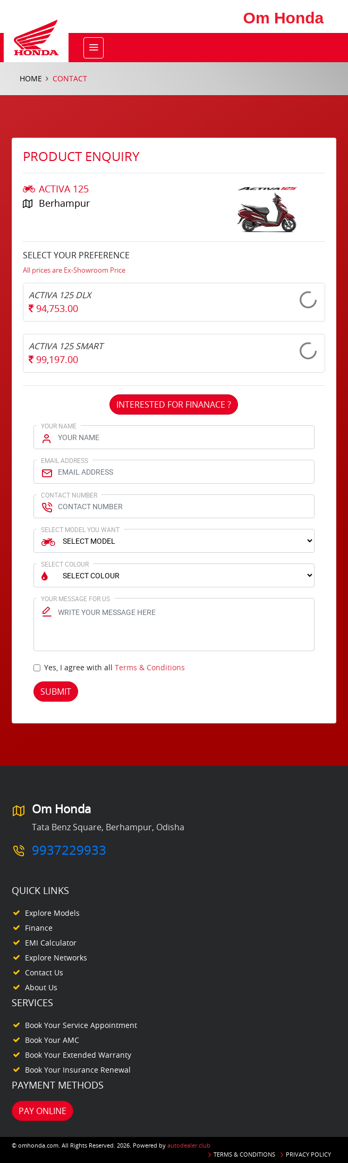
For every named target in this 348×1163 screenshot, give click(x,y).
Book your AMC (52, 1040)
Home (31, 78)
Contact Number (69, 495)
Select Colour (65, 564)
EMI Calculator (51, 943)
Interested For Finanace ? (173, 404)
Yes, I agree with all (114, 667)
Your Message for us (75, 598)
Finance (39, 928)
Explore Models (52, 913)
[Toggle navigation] (93, 47)
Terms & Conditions (150, 667)
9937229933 (69, 849)
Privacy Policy (308, 1154)
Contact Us (44, 972)
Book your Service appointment (81, 1025)
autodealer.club (188, 1145)
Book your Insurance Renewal (78, 1070)
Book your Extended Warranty (78, 1055)
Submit (55, 691)
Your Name (59, 426)
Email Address (64, 460)
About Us (41, 987)
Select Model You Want (80, 529)
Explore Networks (56, 958)
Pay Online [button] (42, 1111)
